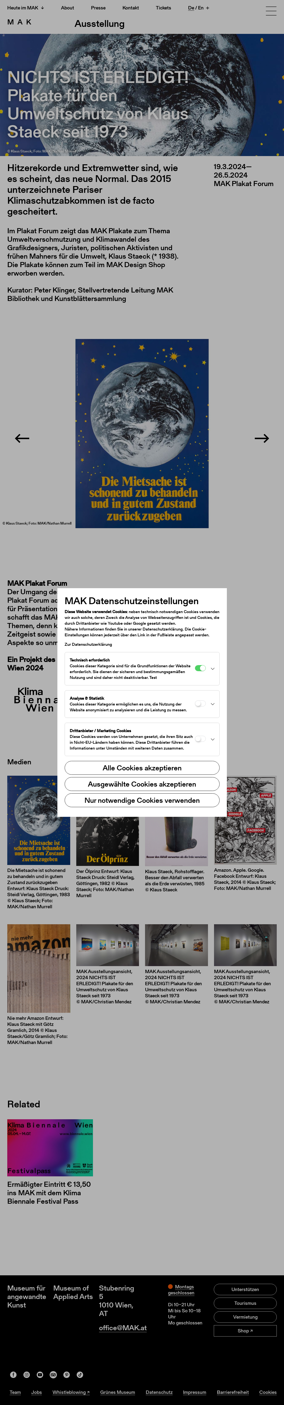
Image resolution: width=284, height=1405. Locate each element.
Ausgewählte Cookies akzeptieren (142, 784)
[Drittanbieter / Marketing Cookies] (200, 739)
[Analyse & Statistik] (200, 703)
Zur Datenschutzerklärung (88, 644)
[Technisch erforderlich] (200, 668)
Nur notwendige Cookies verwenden (142, 800)
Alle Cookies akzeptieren (142, 768)
